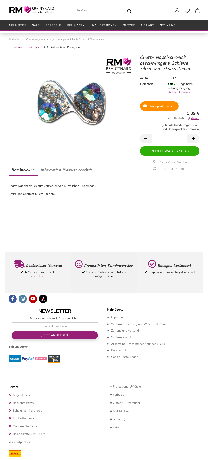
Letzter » (33, 47)
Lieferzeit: (146, 84)
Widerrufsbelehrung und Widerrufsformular (139, 324)
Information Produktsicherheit (66, 170)
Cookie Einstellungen (124, 357)
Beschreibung (23, 170)
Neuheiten (17, 25)
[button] (177, 11)
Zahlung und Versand (125, 330)
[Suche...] (129, 9)
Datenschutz (119, 350)
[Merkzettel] (187, 11)
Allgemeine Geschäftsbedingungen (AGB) (138, 344)
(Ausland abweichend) (179, 92)
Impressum (118, 317)
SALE (36, 25)
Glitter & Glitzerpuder (125, 403)
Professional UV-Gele (125, 386)
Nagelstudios (21, 395)
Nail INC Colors (121, 411)
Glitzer (129, 25)
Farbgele (53, 25)
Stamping (168, 25)
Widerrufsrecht (121, 337)
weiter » (19, 47)
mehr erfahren (38, 276)
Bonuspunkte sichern (159, 106)
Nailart (147, 25)
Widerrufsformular (25, 426)
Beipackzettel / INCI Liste (29, 434)
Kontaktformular (23, 418)
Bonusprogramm (24, 403)
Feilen (115, 427)
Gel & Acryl (76, 25)
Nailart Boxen (104, 25)
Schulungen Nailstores (27, 410)
